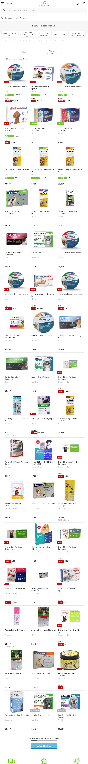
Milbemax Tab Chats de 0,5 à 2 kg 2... (69, 589)
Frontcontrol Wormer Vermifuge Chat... (16, 463)
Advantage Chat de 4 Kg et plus (42, 419)
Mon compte (78, 3)
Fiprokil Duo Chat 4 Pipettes (15, 588)
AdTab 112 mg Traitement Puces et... (43, 212)
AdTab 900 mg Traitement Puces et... (17, 171)
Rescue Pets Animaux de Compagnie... (67, 505)
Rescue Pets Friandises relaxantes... (66, 674)
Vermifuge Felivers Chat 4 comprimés (40, 589)
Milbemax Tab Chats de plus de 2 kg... (43, 295)
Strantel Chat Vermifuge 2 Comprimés (14, 548)
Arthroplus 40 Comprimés (40, 673)
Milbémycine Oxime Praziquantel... (38, 129)
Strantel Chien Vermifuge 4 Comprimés (67, 378)
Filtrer (24, 52)
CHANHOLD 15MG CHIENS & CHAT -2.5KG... (42, 463)
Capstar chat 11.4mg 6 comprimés (13, 254)
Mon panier (84, 4)
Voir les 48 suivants (44, 746)
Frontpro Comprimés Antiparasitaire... (12, 337)
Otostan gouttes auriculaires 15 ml (16, 420)
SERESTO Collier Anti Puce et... (42, 336)
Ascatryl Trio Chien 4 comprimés (43, 504)
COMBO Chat (36, 253)
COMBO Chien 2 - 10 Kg (40, 715)
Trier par (52, 51)
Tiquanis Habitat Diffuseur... (15, 630)
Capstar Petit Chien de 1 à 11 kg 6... (69, 337)
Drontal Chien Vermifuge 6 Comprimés (67, 212)
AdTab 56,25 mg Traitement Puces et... (68, 420)
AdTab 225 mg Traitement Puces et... (70, 171)
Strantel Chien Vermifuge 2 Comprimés (67, 548)
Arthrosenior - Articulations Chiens (14, 505)
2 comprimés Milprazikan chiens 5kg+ (69, 631)
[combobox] (44, 10)
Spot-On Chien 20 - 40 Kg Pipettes (67, 716)
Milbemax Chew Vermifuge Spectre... (14, 129)
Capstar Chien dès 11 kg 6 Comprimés (14, 378)
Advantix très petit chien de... (15, 673)
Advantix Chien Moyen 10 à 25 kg (43, 630)
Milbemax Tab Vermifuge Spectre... (40, 88)
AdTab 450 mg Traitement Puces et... (43, 171)
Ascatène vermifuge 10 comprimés (13, 212)
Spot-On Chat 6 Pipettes (40, 377)
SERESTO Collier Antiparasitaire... (16, 87)
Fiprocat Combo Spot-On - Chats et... (17, 716)
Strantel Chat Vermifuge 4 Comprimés (67, 463)
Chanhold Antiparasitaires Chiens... (40, 548)
